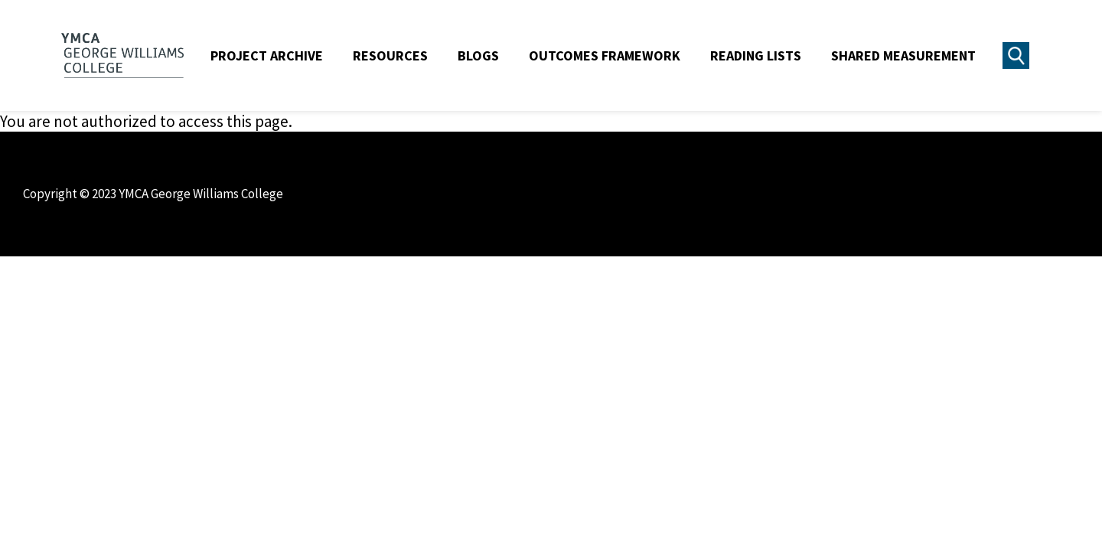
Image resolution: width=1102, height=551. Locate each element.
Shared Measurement (903, 55)
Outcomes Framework (604, 55)
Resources (390, 55)
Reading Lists (755, 55)
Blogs (478, 55)
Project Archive (266, 55)
